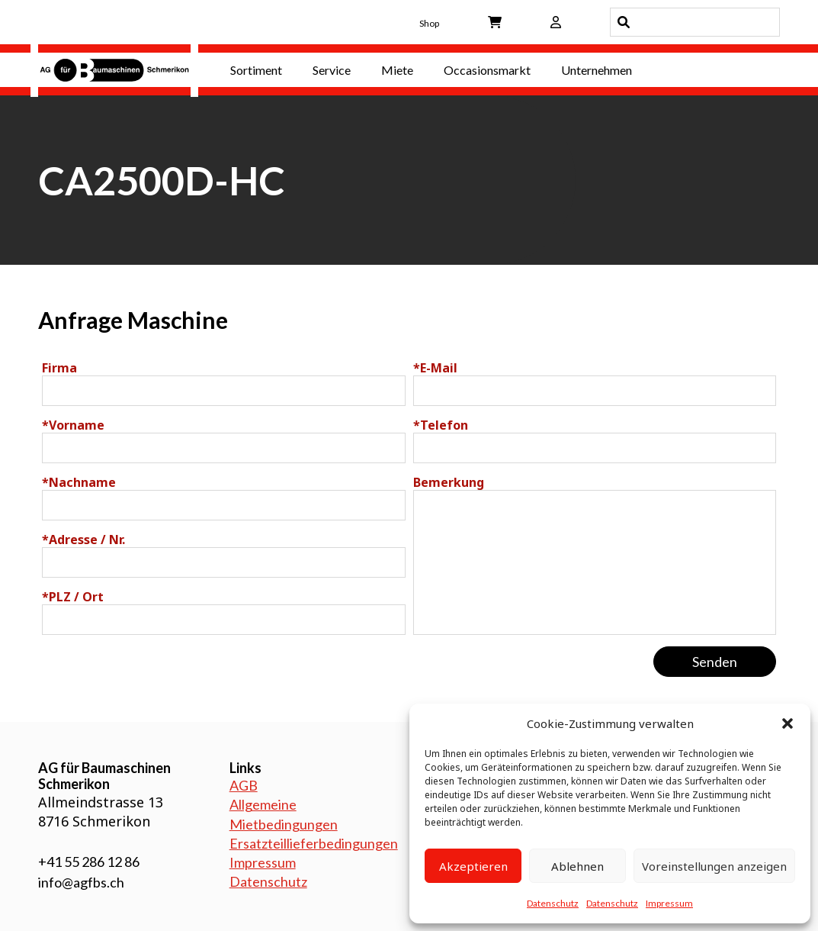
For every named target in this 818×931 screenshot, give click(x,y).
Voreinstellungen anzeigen (714, 866)
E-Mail (435, 367)
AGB (243, 785)
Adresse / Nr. (83, 539)
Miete (397, 70)
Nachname (79, 482)
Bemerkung (448, 482)
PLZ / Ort (73, 596)
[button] (787, 723)
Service (332, 70)
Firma (59, 367)
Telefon (440, 425)
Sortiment (256, 70)
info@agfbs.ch (81, 882)
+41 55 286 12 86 (89, 861)
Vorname (73, 425)
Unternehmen (596, 70)
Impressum (669, 903)
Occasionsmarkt (487, 70)
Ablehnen (577, 866)
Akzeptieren (473, 866)
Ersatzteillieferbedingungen (313, 843)
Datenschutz (553, 903)
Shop (429, 23)
